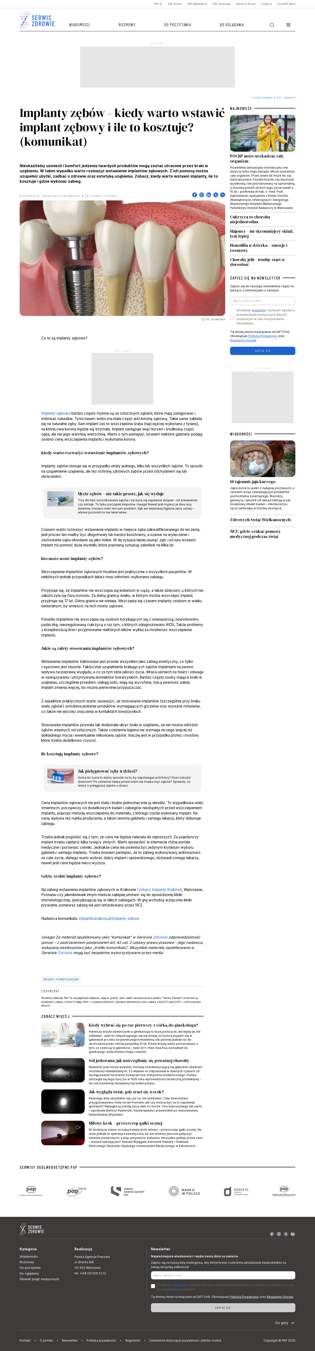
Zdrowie (160, 937)
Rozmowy (127, 24)
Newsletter (70, 1340)
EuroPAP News (286, 4)
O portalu (46, 1340)
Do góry (285, 1322)
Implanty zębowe (55, 413)
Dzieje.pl (266, 4)
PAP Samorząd (221, 4)
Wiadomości (79, 24)
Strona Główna (262, 97)
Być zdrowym (286, 97)
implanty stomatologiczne (61, 979)
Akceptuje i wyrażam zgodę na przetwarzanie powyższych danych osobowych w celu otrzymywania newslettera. (265, 316)
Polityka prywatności (101, 1340)
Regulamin (132, 1340)
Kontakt (25, 1340)
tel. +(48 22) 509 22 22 (90, 1273)
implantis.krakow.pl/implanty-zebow (109, 918)
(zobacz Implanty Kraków (158, 889)
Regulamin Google (243, 340)
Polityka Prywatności (262, 336)
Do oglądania (232, 24)
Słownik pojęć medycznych (39, 1279)
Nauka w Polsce (246, 4)
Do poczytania (177, 24)
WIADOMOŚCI (241, 433)
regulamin (259, 310)
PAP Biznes (175, 4)
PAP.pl (158, 4)
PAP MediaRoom (197, 4)
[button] (288, 24)
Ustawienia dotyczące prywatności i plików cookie (185, 1340)
